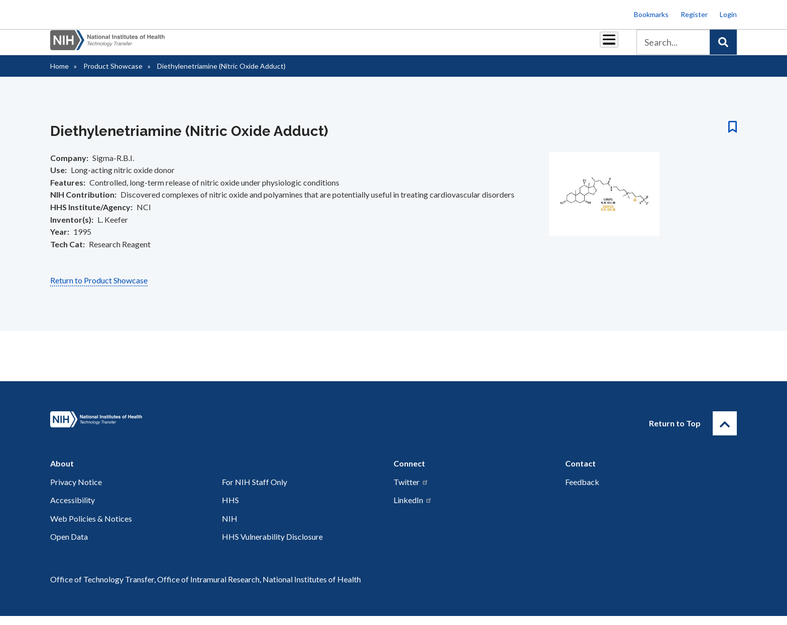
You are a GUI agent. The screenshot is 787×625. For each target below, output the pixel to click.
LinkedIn (413, 509)
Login (728, 14)
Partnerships (325, 46)
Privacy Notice (76, 491)
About (599, 46)
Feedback (582, 491)
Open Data (69, 545)
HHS (230, 509)
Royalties (379, 46)
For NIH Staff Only (254, 491)
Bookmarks (651, 14)
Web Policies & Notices (91, 527)
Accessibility (72, 509)
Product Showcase (113, 75)
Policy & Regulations (538, 46)
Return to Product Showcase (99, 289)
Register (694, 14)
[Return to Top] (725, 432)
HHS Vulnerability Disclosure (272, 545)
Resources (471, 46)
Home (59, 75)
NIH (229, 527)
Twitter (411, 491)
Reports (424, 46)
